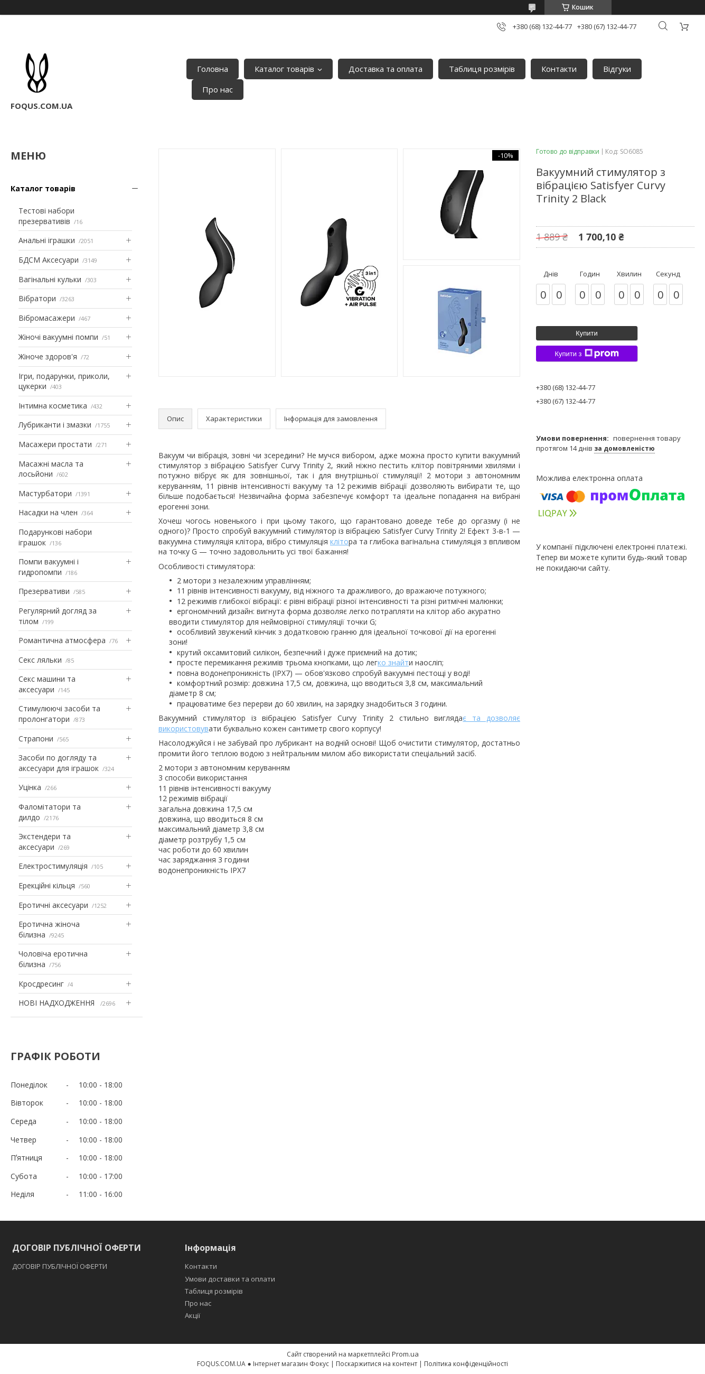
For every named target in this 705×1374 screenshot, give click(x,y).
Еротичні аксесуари (53, 905)
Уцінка (29, 787)
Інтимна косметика (52, 406)
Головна (212, 68)
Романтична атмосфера (62, 640)
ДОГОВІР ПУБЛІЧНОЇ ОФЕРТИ (60, 1266)
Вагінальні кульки (49, 279)
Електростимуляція (53, 866)
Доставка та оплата (385, 68)
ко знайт (393, 662)
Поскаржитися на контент (376, 1363)
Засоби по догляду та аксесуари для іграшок (58, 763)
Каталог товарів (284, 68)
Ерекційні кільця (46, 885)
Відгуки (617, 68)
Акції (192, 1315)
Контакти (559, 68)
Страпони (35, 739)
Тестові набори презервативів (46, 216)
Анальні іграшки (46, 240)
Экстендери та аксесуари (44, 841)
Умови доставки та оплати (230, 1279)
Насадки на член (48, 512)
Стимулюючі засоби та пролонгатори (59, 713)
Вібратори (37, 298)
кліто (339, 541)
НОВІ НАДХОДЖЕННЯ (57, 1003)
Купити (587, 333)
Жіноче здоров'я (47, 356)
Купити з (586, 353)
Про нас (217, 89)
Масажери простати (55, 444)
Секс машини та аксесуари (47, 684)
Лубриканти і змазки (54, 425)
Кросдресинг (41, 984)
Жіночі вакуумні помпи (58, 337)
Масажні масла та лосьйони (50, 469)
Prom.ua (405, 1354)
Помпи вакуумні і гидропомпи (48, 566)
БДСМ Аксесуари (48, 260)
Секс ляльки (40, 660)
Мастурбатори (45, 493)
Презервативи (44, 591)
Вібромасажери (46, 318)
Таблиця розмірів (482, 68)
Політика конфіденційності (466, 1363)
